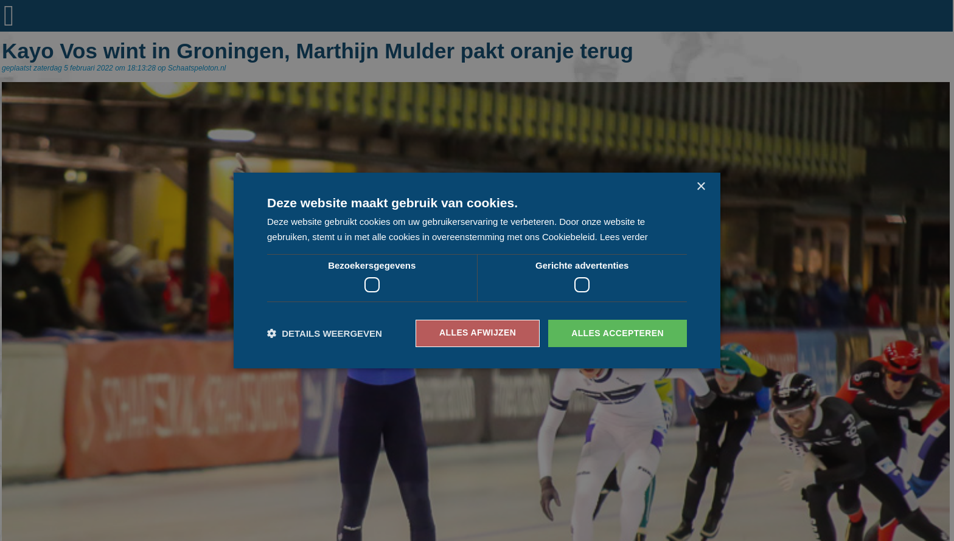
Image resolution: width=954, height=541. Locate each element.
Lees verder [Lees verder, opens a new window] (624, 237)
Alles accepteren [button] (617, 333)
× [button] (700, 186)
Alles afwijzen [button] (477, 333)
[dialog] (477, 270)
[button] (324, 333)
